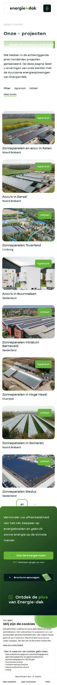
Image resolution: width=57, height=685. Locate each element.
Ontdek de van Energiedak (28, 601)
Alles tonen (10, 94)
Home (7, 24)
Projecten (17, 24)
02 (34, 504)
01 (22, 504)
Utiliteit (33, 88)
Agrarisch (20, 88)
